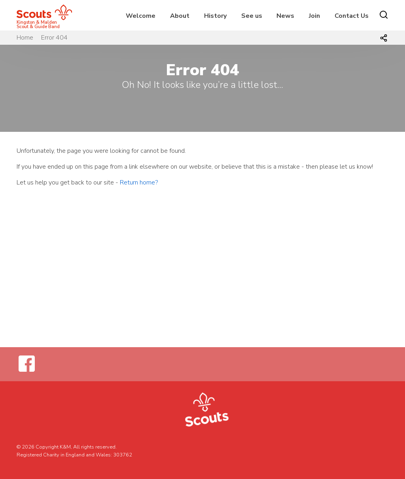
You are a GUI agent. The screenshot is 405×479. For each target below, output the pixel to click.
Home (25, 37)
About (179, 15)
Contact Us (352, 15)
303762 (122, 454)
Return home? (139, 182)
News (285, 15)
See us (251, 15)
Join (314, 15)
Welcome (140, 15)
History (215, 15)
